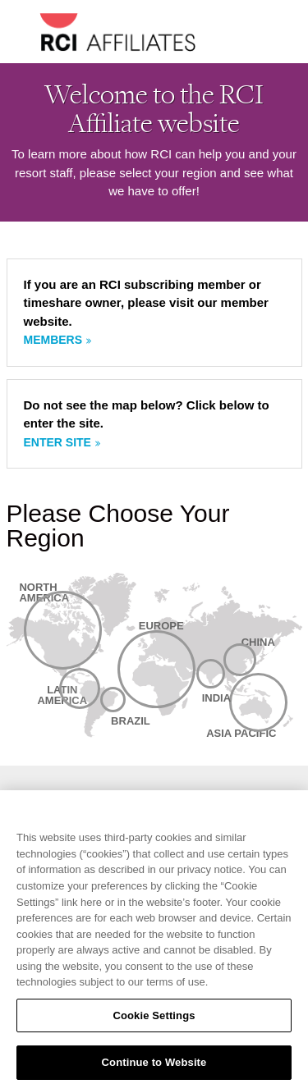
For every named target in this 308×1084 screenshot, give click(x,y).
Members (53, 339)
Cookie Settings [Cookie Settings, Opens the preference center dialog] (154, 1020)
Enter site (57, 442)
